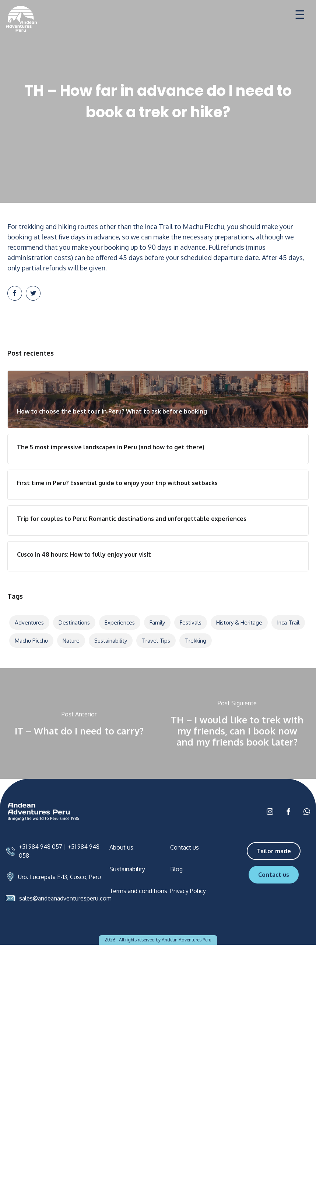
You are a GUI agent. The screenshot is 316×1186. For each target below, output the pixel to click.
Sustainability (110, 640)
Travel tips (156, 640)
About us (121, 847)
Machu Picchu (31, 640)
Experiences (120, 622)
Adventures (29, 622)
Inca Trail (288, 622)
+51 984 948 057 (40, 846)
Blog (176, 869)
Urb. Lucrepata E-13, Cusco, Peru (59, 877)
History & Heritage (239, 622)
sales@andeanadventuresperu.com (65, 898)
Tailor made (273, 851)
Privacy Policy (188, 891)
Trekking (195, 640)
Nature (71, 640)
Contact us (184, 847)
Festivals (190, 622)
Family (157, 622)
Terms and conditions (138, 891)
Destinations (74, 622)
